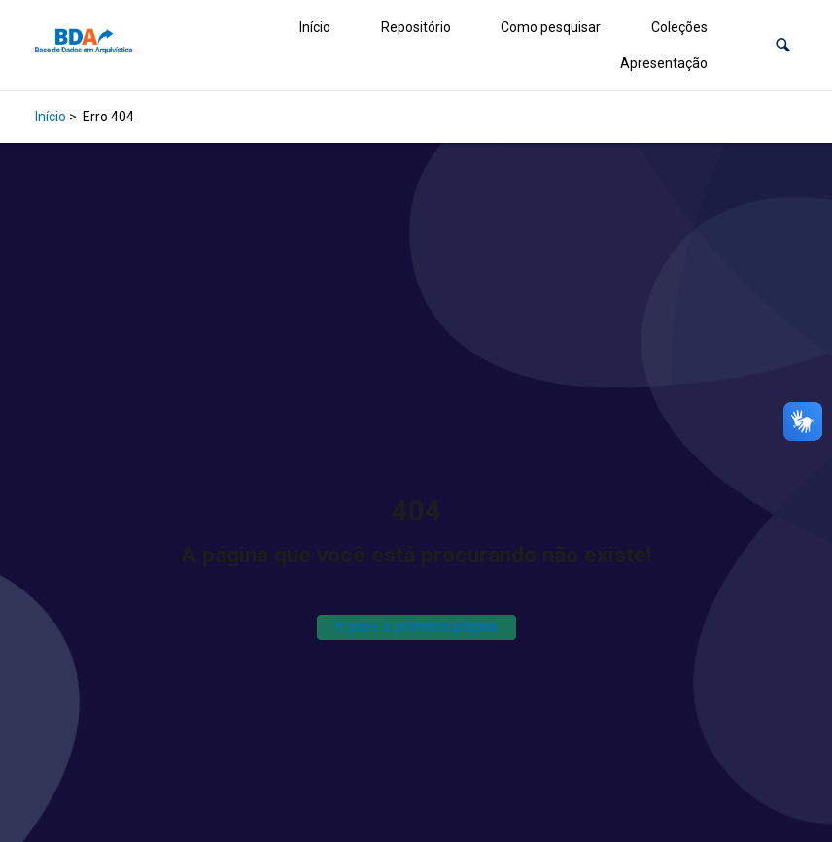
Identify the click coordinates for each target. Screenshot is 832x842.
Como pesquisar (551, 27)
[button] (783, 45)
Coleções (679, 27)
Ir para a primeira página (416, 627)
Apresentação (664, 63)
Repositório (416, 27)
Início (314, 27)
